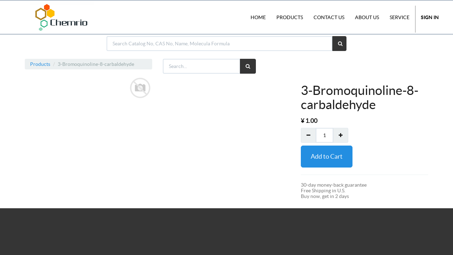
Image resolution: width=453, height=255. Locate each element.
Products (40, 64)
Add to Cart (327, 156)
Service (399, 17)
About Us (367, 17)
